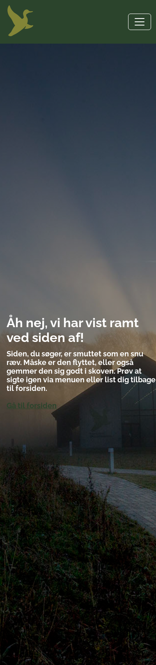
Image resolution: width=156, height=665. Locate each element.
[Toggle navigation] (139, 22)
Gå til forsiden (32, 405)
